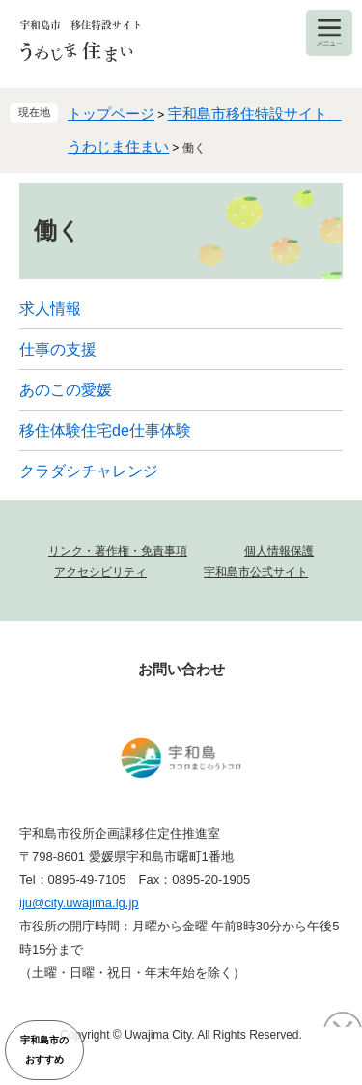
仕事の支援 (58, 349)
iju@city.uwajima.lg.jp (79, 903)
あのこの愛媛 (65, 390)
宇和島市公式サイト (256, 572)
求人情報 (50, 308)
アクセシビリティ (100, 572)
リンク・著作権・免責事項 (117, 550)
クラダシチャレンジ (88, 471)
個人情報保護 (279, 550)
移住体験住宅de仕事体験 (105, 430)
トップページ (111, 113)
